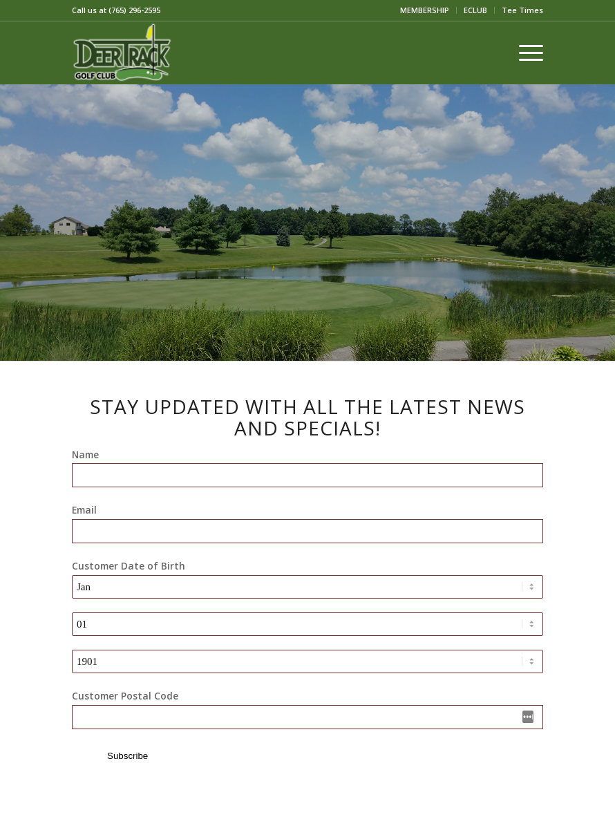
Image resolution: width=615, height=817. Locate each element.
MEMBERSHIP (424, 10)
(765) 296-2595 (134, 10)
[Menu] (524, 52)
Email (84, 509)
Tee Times (522, 10)
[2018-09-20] (121, 52)
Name (85, 454)
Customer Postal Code (125, 695)
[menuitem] (425, 10)
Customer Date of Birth (128, 565)
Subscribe (127, 756)
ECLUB (475, 10)
